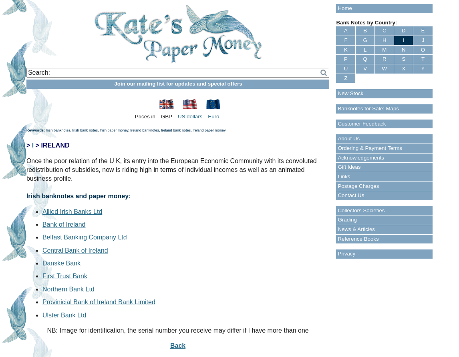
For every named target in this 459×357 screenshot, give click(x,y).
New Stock (350, 93)
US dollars (190, 117)
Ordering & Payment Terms (370, 148)
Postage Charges (358, 186)
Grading (347, 220)
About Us (349, 139)
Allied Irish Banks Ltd (72, 211)
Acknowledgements (361, 158)
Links (344, 176)
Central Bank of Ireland (75, 250)
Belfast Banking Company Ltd (84, 237)
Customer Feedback (362, 124)
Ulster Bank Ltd (64, 315)
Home (345, 8)
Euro (213, 117)
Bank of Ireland (64, 224)
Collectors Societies (361, 210)
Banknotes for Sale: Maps (368, 109)
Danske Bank (61, 263)
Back (177, 345)
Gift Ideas (349, 167)
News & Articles (356, 229)
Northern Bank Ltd (68, 289)
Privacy (346, 254)
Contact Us (351, 195)
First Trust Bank (64, 276)
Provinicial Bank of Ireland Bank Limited (98, 302)
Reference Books (358, 239)
